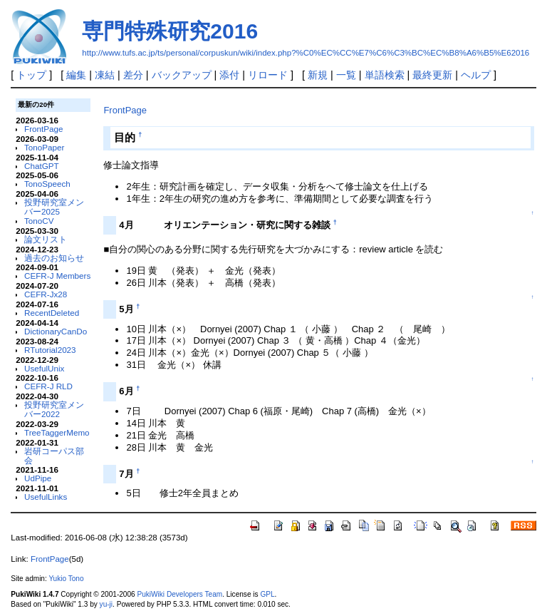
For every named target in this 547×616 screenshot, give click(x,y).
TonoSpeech (47, 183)
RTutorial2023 (50, 349)
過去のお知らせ (54, 257)
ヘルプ (476, 75)
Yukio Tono (65, 578)
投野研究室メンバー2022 (54, 409)
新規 (318, 75)
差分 (133, 75)
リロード (268, 75)
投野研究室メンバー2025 (54, 206)
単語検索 (385, 75)
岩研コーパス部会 (54, 455)
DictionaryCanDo (55, 331)
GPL (267, 594)
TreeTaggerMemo (57, 432)
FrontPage (43, 128)
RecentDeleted (51, 312)
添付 (229, 75)
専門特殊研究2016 (170, 31)
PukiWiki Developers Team (179, 594)
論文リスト (45, 239)
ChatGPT (41, 165)
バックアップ (182, 75)
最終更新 (432, 75)
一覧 (346, 75)
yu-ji (106, 604)
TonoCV (38, 220)
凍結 (105, 75)
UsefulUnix (44, 368)
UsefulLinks (45, 496)
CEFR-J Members (57, 275)
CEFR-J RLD (48, 386)
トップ (31, 75)
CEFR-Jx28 (45, 294)
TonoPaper (44, 147)
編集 (76, 75)
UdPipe (37, 478)
